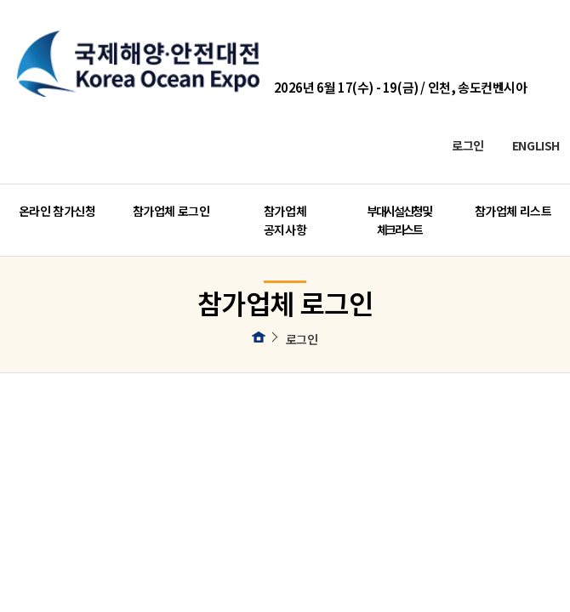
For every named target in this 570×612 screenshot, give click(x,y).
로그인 (468, 145)
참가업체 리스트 (513, 210)
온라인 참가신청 (57, 210)
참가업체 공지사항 (285, 220)
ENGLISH (536, 145)
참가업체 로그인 (171, 210)
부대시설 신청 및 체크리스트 (398, 220)
